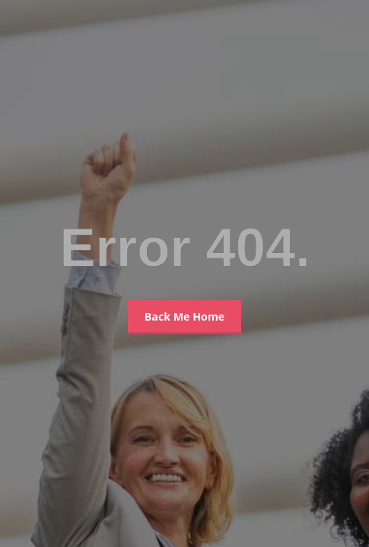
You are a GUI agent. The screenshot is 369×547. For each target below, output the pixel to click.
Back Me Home (184, 316)
